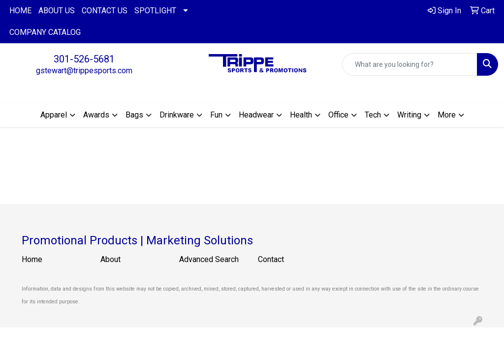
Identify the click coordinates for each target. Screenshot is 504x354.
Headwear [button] (256, 114)
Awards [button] (96, 114)
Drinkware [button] (176, 114)
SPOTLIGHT (155, 10)
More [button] (447, 114)
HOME (20, 10)
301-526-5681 (84, 59)
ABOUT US (56, 10)
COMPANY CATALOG (45, 32)
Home (32, 259)
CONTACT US (104, 10)
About (110, 259)
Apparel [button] (53, 114)
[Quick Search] (409, 64)
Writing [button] (409, 114)
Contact (271, 259)
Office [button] (338, 114)
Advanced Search (209, 259)
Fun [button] (216, 114)
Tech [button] (373, 114)
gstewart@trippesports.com (84, 70)
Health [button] (301, 114)
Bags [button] (134, 114)
